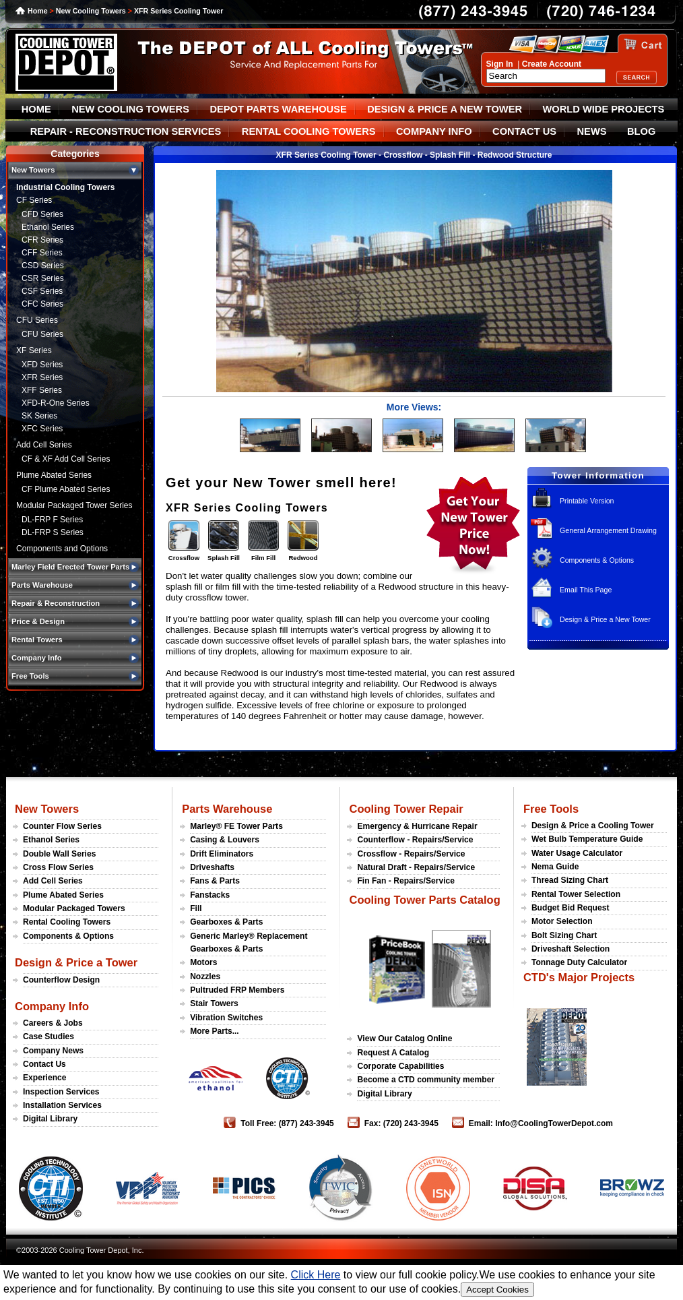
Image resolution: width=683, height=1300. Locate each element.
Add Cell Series (44, 445)
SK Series (39, 416)
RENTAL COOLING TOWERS (309, 131)
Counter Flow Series (62, 826)
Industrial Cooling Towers (65, 187)
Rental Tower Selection (575, 894)
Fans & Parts (215, 881)
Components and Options (62, 548)
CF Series (34, 200)
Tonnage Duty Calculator (579, 962)
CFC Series (42, 304)
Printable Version (587, 501)
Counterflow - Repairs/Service (415, 839)
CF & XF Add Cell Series (66, 459)
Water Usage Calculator (576, 853)
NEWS (592, 131)
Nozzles (205, 976)
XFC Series (42, 428)
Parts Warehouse (227, 809)
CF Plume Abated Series (66, 489)
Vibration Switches (226, 1017)
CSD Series (43, 265)
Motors (203, 962)
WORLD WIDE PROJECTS (604, 109)
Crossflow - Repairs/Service (411, 854)
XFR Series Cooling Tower (178, 11)
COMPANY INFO (434, 131)
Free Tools (551, 809)
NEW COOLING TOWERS (130, 109)
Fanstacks (210, 895)
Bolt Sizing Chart (564, 935)
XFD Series (42, 364)
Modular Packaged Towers (74, 908)
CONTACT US (524, 131)
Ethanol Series (48, 227)
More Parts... (214, 1031)
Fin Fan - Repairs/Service (406, 881)
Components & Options (597, 560)
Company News (53, 1050)
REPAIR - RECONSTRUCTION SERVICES (126, 131)
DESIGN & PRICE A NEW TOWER (444, 109)
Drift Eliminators (221, 854)
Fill (195, 908)
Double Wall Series (59, 854)
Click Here (316, 1274)
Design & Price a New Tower (605, 619)
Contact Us (44, 1064)
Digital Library (50, 1118)
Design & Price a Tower (76, 962)
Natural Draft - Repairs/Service (416, 867)
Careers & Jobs (53, 1023)
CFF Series (42, 252)
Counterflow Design (61, 980)
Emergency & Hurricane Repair (417, 826)
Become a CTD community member (425, 1079)
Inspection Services (61, 1091)
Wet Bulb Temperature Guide (587, 839)
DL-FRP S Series (53, 532)
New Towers (47, 809)
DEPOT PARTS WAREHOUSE (277, 109)
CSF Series (42, 291)
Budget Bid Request (570, 907)
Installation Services (62, 1105)
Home (38, 11)
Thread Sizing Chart (569, 880)
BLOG (641, 131)
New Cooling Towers (91, 11)
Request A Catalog (393, 1052)
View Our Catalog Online (404, 1038)
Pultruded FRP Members (237, 990)
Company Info (52, 1006)
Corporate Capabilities (400, 1066)
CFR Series (42, 240)
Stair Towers (214, 1003)
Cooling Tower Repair (406, 809)
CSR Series (43, 278)
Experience (45, 1077)
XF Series (34, 350)
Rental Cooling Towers (66, 922)
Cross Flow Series (58, 867)
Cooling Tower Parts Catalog (424, 900)
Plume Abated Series (54, 475)
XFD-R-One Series (56, 403)
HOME (36, 109)
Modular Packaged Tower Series (74, 505)
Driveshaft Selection (570, 949)
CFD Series (42, 214)
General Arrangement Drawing (608, 530)
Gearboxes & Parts (226, 922)
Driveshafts (212, 867)
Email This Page (586, 590)
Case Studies (48, 1036)
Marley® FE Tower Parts (236, 826)
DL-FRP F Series (52, 519)
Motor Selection (562, 921)
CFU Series (37, 320)
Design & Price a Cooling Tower (592, 825)
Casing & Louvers (224, 839)
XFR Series (42, 377)
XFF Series (42, 390)
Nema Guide (555, 866)
